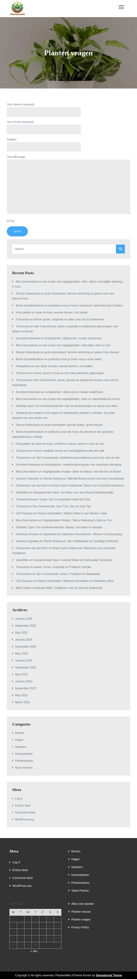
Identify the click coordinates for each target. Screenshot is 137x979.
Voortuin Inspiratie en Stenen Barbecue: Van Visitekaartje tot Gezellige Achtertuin (67, 540)
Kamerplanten (24, 753)
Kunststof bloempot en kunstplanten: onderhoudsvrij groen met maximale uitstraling (68, 464)
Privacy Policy (80, 927)
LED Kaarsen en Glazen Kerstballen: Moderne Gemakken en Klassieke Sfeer (65, 580)
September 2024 (25, 646)
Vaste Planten (23, 767)
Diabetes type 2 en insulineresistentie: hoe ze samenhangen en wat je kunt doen (67, 405)
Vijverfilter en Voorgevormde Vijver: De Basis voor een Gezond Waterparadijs (65, 492)
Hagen (19, 739)
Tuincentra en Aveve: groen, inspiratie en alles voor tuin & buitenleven (60, 319)
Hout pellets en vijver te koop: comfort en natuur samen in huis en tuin (60, 443)
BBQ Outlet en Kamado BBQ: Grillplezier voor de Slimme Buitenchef (59, 587)
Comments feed (25, 812)
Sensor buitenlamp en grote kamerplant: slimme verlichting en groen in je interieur (67, 352)
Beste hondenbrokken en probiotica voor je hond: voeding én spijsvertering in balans (69, 305)
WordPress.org (24, 819)
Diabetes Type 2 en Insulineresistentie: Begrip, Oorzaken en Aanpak (59, 527)
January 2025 (23, 639)
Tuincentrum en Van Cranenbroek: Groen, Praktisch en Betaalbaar (58, 573)
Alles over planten (82, 903)
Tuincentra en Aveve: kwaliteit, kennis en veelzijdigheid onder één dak (60, 450)
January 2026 (23, 618)
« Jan (33, 950)
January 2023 (23, 681)
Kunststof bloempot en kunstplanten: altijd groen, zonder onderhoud (59, 338)
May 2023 (21, 674)
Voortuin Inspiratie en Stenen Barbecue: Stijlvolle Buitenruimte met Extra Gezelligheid (70, 478)
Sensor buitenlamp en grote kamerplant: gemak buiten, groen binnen (59, 424)
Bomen (19, 732)
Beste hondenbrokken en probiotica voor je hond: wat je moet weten (59, 359)
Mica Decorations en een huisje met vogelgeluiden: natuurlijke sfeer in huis (63, 345)
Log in (19, 798)
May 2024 (21, 653)
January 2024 (23, 660)
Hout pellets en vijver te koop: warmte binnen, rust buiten (52, 312)
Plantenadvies (24, 760)
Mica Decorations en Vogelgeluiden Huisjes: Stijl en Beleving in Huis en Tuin (64, 520)
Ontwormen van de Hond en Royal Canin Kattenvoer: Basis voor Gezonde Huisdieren (70, 485)
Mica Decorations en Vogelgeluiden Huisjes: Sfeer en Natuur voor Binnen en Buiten (68, 471)
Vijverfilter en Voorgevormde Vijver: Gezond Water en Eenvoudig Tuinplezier (64, 559)
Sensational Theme (109, 975)
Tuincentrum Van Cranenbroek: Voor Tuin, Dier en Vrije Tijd (53, 506)
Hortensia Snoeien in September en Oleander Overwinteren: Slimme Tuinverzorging (69, 534)
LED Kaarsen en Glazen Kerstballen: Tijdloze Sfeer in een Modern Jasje (61, 513)
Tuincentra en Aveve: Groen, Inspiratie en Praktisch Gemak (53, 566)
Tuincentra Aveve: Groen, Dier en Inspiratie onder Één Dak (53, 499)
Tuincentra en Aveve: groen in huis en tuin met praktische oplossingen (60, 372)
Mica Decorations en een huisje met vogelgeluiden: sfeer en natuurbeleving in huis (68, 398)
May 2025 (21, 632)
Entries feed (22, 805)
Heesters (20, 746)
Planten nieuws (81, 911)
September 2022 (25, 687)
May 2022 (21, 694)
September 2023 (25, 667)
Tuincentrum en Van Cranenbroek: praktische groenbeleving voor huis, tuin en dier (68, 457)
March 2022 (22, 701)
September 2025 (25, 625)
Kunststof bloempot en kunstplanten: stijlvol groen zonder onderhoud (59, 391)
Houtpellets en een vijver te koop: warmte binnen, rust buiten (54, 365)
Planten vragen (81, 919)
